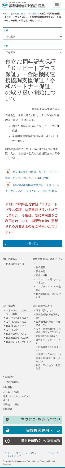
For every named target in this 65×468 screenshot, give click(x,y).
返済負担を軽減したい (47, 336)
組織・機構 (41, 275)
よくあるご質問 (11, 391)
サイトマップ (14, 456)
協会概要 (40, 267)
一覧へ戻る (33, 243)
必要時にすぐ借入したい (48, 354)
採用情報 (7, 387)
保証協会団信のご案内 (17, 338)
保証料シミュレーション (18, 342)
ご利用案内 (9, 305)
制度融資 (7, 408)
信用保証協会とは (12, 259)
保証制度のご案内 (42, 305)
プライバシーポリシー (27, 453)
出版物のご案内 (11, 404)
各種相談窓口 (13, 382)
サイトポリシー (53, 453)
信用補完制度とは (15, 264)
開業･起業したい (44, 310)
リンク (6, 453)
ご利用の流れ (13, 330)
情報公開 (40, 271)
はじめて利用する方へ (17, 317)
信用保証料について (16, 334)
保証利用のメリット (16, 325)
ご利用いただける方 (16, 321)
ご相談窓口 (9, 377)
